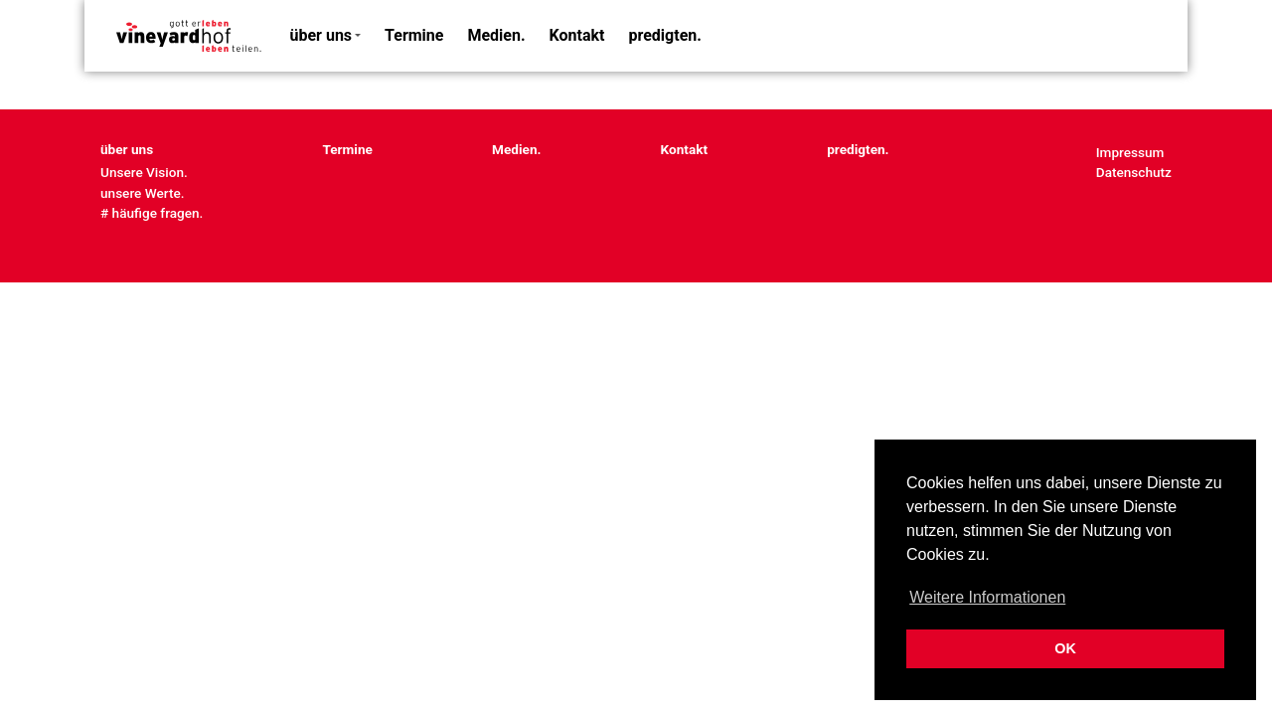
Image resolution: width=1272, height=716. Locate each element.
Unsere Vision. (144, 172)
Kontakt (577, 35)
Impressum (1130, 152)
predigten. (665, 35)
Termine (414, 35)
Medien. (496, 35)
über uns (321, 35)
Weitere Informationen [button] (987, 597)
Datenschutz (1134, 172)
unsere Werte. (142, 193)
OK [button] (1065, 648)
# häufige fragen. (151, 213)
